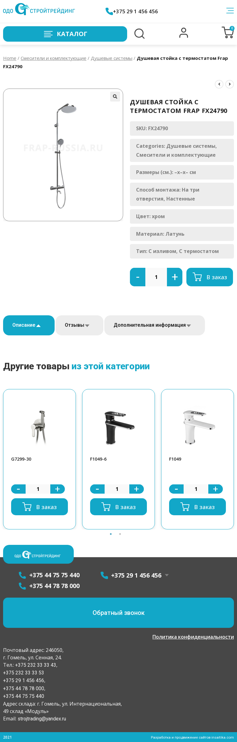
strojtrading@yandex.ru (42, 718)
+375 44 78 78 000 (23, 688)
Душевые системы (111, 58)
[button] (183, 36)
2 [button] (120, 535)
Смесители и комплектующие (53, 58)
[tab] (29, 325)
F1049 (176, 459)
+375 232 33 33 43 (35, 665)
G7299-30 (22, 459)
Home (9, 58)
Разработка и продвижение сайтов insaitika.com (191, 737)
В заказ (217, 277)
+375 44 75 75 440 (23, 696)
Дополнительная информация (150, 325)
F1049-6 (99, 459)
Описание (23, 325)
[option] (39, 459)
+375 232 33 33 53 (23, 673)
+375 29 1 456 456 (133, 11)
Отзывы (74, 325)
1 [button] (111, 535)
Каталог (65, 34)
